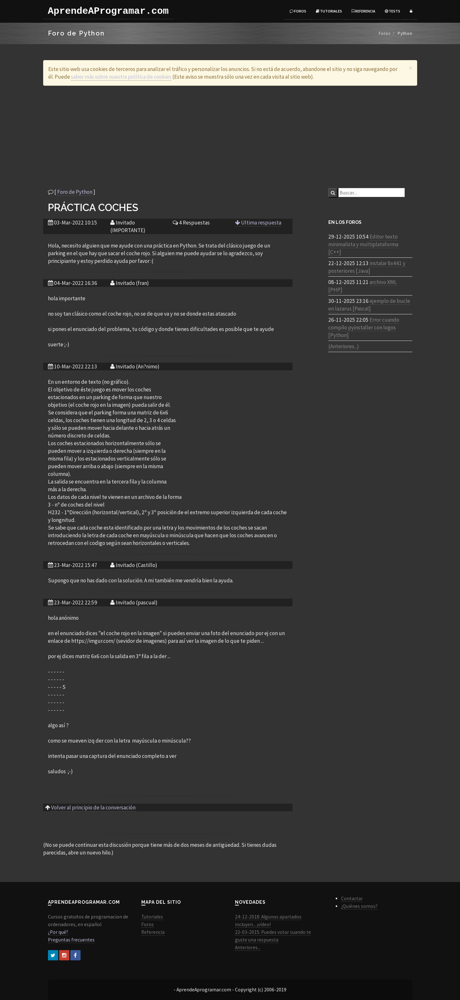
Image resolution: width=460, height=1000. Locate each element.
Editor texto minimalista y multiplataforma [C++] (363, 244)
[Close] (410, 68)
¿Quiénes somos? (359, 906)
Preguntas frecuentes (71, 940)
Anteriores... (248, 947)
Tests (392, 11)
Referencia (363, 11)
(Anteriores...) (343, 346)
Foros (298, 11)
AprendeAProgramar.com (108, 11)
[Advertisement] (230, 137)
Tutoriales (329, 11)
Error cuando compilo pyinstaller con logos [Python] (363, 327)
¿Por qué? (58, 932)
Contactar (352, 898)
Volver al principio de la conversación (93, 807)
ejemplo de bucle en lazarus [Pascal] (369, 304)
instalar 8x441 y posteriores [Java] (366, 267)
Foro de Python (74, 191)
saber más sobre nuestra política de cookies (121, 76)
